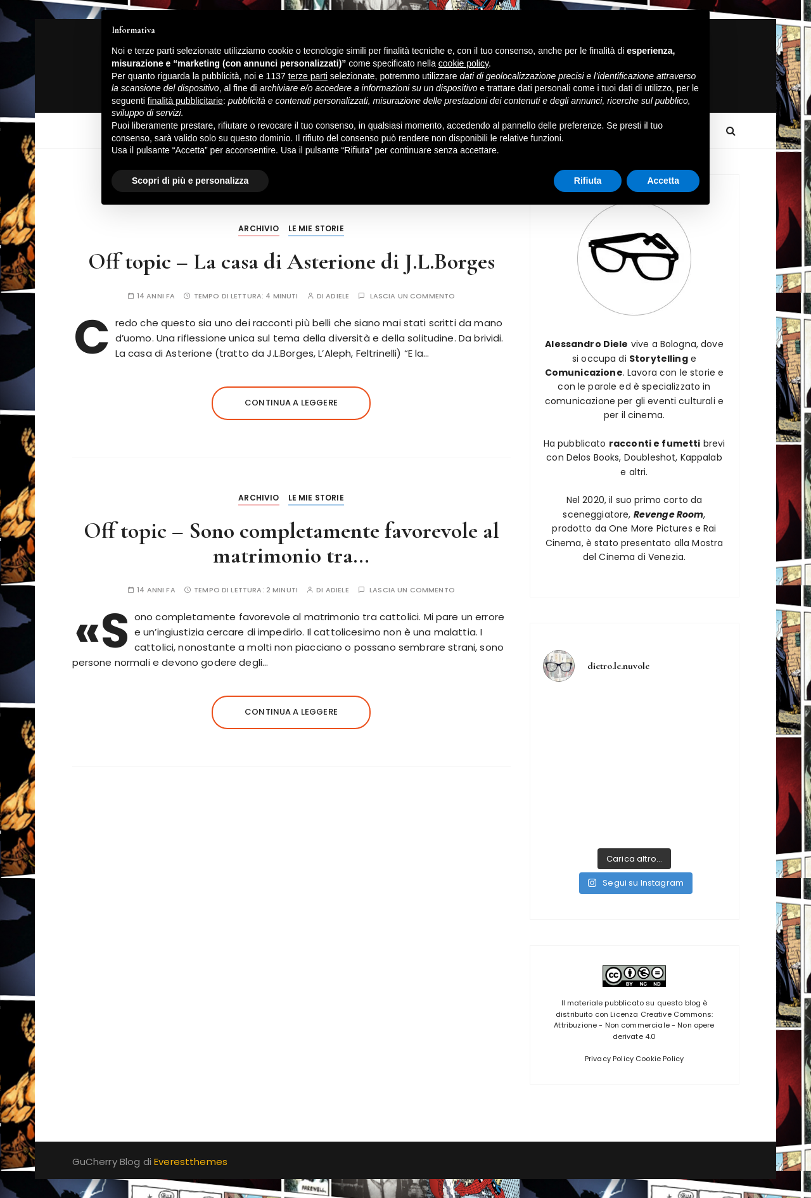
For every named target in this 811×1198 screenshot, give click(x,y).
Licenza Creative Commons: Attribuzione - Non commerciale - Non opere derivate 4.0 (634, 1025)
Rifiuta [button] (588, 180)
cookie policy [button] (463, 63)
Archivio (258, 228)
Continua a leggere (291, 403)
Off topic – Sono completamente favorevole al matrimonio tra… (291, 543)
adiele (337, 296)
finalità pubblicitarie (185, 101)
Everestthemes (190, 1161)
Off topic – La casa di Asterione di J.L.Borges (291, 261)
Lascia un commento (413, 296)
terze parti (308, 76)
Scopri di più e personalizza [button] (190, 180)
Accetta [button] (663, 180)
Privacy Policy (609, 1059)
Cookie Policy (659, 1059)
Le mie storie (316, 228)
